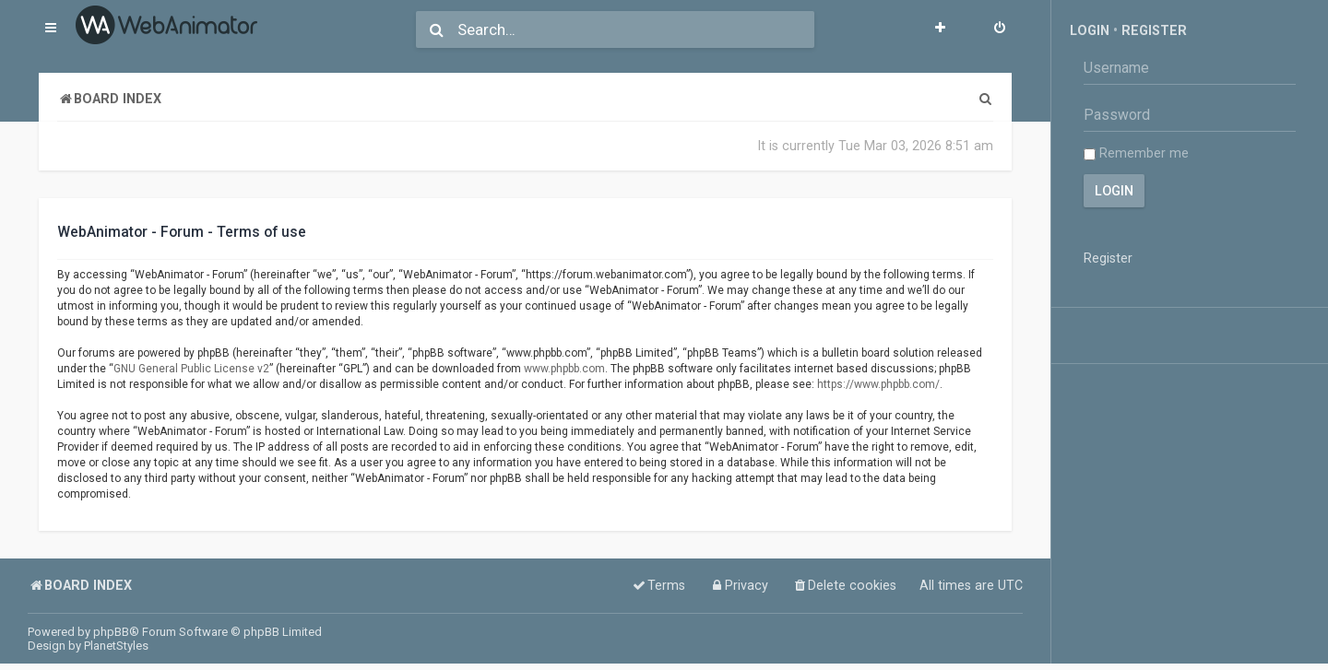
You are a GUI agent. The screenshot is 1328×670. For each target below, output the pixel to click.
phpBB (111, 632)
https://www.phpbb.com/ (878, 384)
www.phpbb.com (564, 368)
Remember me (1136, 153)
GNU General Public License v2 (191, 368)
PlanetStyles (116, 645)
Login (1089, 30)
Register (1154, 30)
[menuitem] (999, 29)
